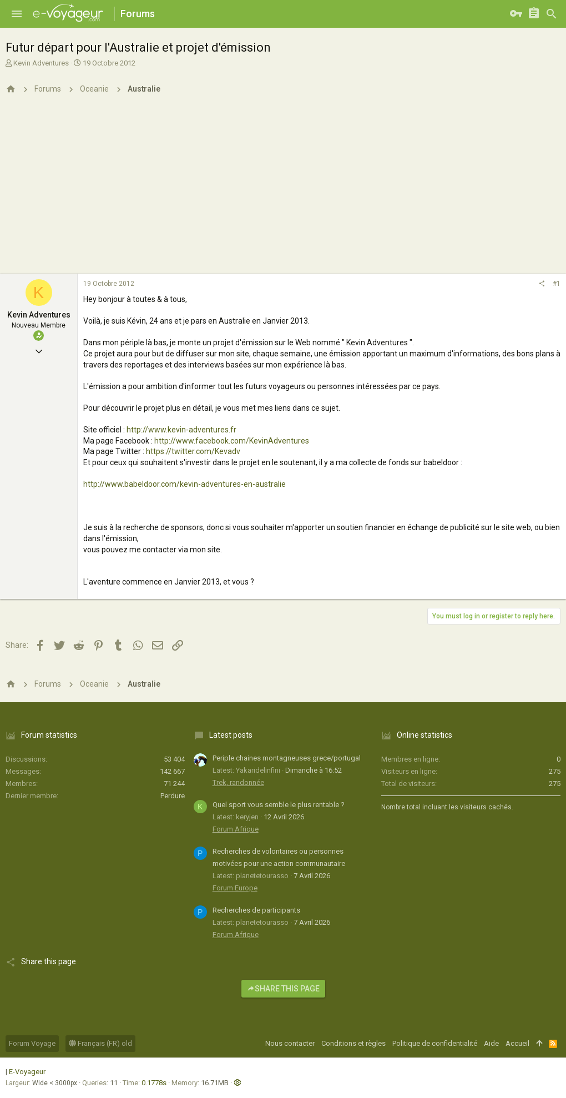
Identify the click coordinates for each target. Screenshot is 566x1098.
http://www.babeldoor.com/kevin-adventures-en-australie (184, 484)
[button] (17, 14)
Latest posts (230, 735)
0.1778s (154, 1083)
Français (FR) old (100, 1043)
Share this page (283, 988)
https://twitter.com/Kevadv (193, 451)
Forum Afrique (236, 829)
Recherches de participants (256, 910)
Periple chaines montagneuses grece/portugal (287, 758)
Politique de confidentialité (434, 1043)
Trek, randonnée (238, 782)
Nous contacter (290, 1043)
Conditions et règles (353, 1043)
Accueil (517, 1043)
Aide (491, 1043)
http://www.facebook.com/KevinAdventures (231, 440)
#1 (556, 284)
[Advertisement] (283, 190)
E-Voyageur (27, 1071)
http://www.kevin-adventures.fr (181, 429)
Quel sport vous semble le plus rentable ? (279, 804)
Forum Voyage (32, 1043)
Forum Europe (235, 888)
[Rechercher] (551, 14)
